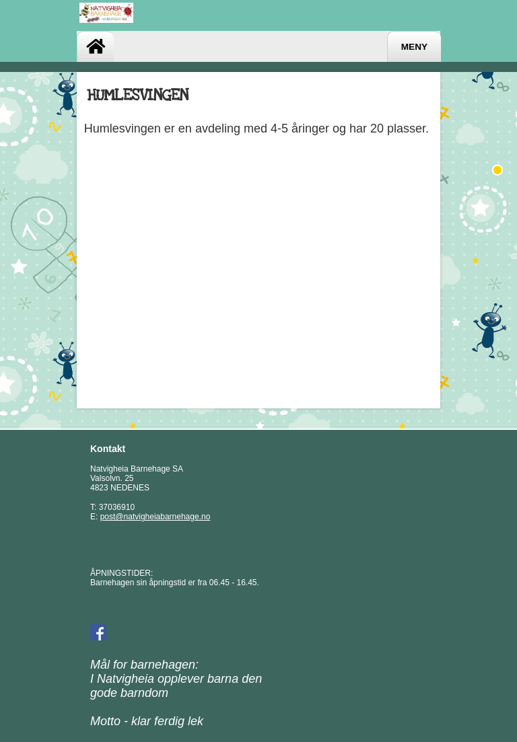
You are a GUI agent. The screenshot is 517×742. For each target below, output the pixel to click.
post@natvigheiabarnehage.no (155, 516)
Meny (414, 47)
